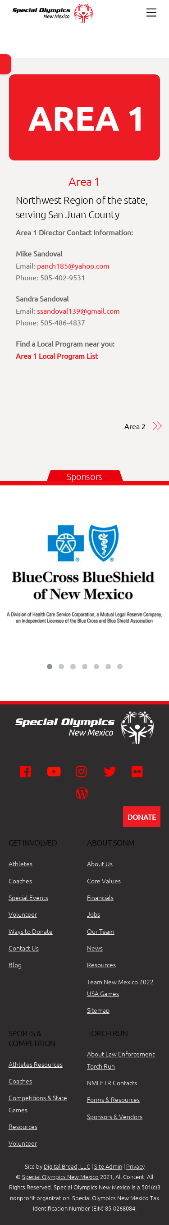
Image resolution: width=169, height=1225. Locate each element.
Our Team (100, 931)
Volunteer (23, 914)
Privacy (135, 1166)
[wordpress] (83, 792)
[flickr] (139, 770)
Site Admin (108, 1166)
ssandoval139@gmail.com (78, 310)
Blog (15, 964)
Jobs (93, 914)
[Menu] (151, 12)
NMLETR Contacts (112, 1082)
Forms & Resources (113, 1099)
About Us (100, 863)
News (95, 947)
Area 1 (84, 181)
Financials (100, 897)
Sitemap (98, 1010)
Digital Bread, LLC (67, 1166)
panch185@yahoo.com (73, 265)
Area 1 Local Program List (57, 355)
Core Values (104, 880)
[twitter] (111, 770)
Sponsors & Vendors (114, 1116)
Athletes (20, 863)
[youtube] (55, 770)
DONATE (142, 816)
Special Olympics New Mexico (60, 1176)
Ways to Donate (31, 931)
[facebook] (27, 770)
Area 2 (135, 425)
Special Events (28, 897)
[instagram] (83, 770)
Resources (101, 964)
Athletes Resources (36, 1064)
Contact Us (24, 947)
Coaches (20, 880)
